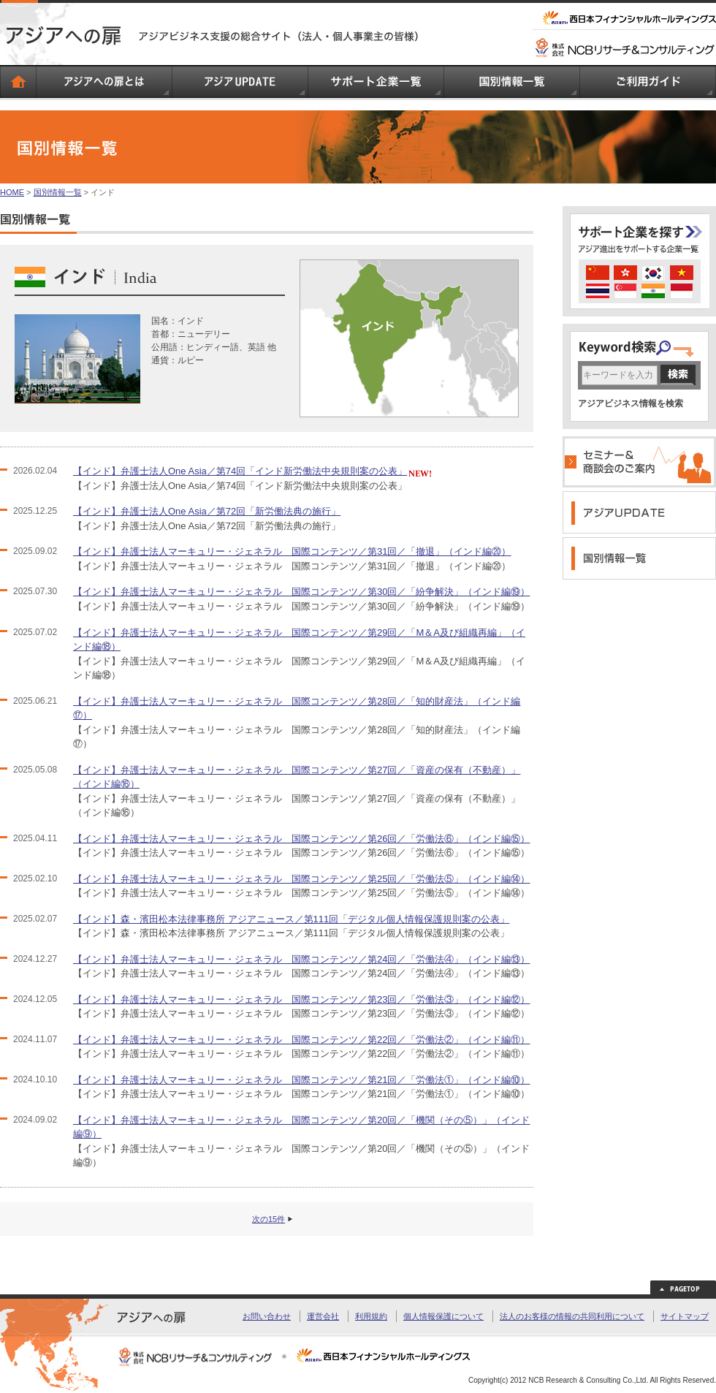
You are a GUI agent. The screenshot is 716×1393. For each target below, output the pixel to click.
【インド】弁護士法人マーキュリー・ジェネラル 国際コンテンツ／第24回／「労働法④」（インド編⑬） (301, 959)
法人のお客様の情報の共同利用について (572, 1316)
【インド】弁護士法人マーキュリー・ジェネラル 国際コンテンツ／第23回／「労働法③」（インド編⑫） (301, 999)
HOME (12, 192)
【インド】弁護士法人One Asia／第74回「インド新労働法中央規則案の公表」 (240, 471)
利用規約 (371, 1316)
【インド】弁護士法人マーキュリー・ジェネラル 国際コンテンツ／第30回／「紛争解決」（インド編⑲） (301, 591)
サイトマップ (684, 1316)
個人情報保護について (443, 1316)
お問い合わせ (267, 1316)
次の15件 (268, 1219)
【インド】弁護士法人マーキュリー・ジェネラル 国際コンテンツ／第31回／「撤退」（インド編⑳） (292, 551)
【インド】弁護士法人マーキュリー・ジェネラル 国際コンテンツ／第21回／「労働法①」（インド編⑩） (301, 1079)
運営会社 (323, 1316)
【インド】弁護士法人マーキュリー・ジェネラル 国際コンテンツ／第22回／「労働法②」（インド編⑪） (301, 1039)
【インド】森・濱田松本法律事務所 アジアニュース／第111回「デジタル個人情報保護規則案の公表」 (291, 919)
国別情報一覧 (58, 192)
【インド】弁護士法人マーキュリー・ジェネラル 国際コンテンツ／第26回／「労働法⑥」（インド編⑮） (301, 838)
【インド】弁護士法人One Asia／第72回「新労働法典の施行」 (206, 511)
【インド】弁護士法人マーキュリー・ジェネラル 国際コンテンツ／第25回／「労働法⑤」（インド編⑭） (301, 878)
